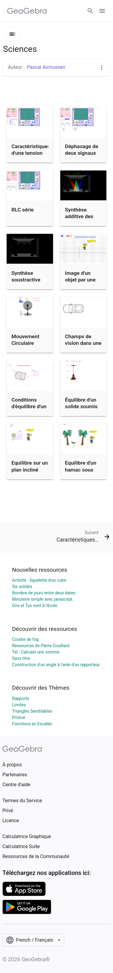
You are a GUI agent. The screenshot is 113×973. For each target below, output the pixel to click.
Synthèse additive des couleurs (79, 216)
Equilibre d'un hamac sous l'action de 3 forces (80, 473)
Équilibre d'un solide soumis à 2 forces (81, 406)
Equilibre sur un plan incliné (29, 466)
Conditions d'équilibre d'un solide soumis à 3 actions (28, 410)
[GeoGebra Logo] (27, 11)
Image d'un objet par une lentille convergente (80, 283)
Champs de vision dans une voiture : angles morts (83, 346)
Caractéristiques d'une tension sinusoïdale (30, 153)
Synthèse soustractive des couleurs (26, 280)
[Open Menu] (102, 10)
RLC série (22, 210)
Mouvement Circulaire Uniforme (25, 343)
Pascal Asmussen (46, 67)
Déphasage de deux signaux (81, 149)
